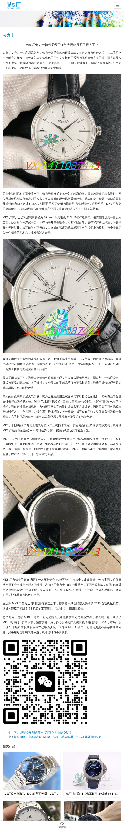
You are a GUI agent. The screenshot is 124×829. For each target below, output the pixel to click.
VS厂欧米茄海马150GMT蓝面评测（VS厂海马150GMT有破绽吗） (32, 793)
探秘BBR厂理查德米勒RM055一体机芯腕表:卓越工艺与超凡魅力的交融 (58, 737)
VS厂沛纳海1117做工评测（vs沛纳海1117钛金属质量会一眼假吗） (92, 793)
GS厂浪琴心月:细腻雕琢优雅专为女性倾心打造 (42, 732)
